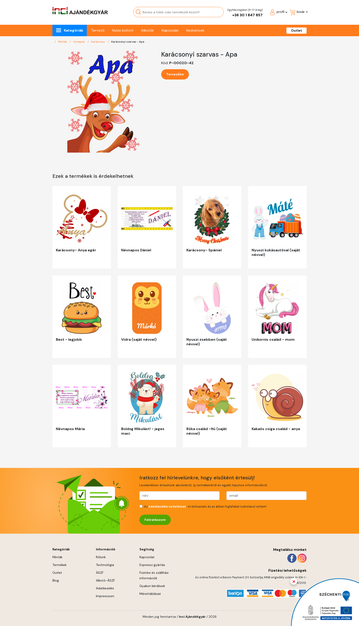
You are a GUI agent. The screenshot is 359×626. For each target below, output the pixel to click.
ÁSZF (99, 573)
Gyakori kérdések (152, 586)
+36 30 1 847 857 (247, 15)
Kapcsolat (170, 30)
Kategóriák (73, 30)
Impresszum (105, 596)
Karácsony (98, 42)
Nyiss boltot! (122, 30)
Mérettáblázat (150, 594)
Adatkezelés (105, 588)
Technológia (105, 565)
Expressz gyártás (152, 565)
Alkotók (147, 30)
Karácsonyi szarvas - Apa (127, 42)
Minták (63, 42)
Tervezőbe (175, 74)
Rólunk (101, 557)
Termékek (59, 565)
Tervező (97, 30)
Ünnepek (79, 42)
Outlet (296, 30)
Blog (55, 580)
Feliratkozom (155, 520)
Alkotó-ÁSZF (105, 580)
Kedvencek (195, 30)
